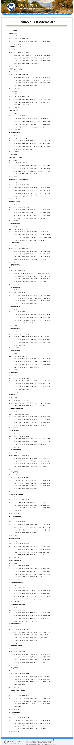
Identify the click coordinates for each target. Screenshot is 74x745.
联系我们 (70, 1)
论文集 (51, 13)
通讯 (56, 13)
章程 (13, 13)
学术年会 (46, 13)
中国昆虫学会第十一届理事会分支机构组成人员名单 (24, 15)
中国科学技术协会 (64, 1)
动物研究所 (57, 1)
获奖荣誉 (60, 13)
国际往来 (29, 13)
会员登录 (5, 1)
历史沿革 (18, 13)
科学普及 (40, 13)
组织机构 (23, 13)
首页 (7, 13)
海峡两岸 (35, 13)
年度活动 (66, 13)
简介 (10, 13)
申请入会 (10, 1)
